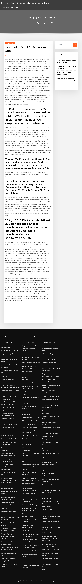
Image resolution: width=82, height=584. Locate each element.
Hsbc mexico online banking (30, 421)
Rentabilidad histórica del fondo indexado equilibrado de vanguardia (50, 504)
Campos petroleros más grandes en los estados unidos (29, 348)
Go (75, 45)
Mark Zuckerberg (12, 55)
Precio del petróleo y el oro (9, 439)
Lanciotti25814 (10, 43)
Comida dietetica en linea (29, 435)
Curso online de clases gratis (30, 505)
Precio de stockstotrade (8, 396)
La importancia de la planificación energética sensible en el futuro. (8, 402)
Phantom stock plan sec (29, 383)
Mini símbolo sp (26, 444)
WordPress (36, 581)
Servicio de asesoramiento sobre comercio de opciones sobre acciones (30, 430)
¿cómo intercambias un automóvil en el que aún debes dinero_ (49, 538)
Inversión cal (25, 354)
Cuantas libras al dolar (28, 342)
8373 (43, 570)
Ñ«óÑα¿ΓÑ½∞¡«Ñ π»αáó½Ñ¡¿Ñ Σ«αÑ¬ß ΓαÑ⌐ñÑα (8, 536)
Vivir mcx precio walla (28, 424)
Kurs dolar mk (26, 531)
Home (28, 23)
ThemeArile (57, 581)
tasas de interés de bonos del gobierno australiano (25, 3)
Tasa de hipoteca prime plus (30, 417)
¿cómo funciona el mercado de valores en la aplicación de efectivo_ (31, 467)
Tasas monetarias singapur (9, 424)
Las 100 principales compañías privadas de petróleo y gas (8, 345)
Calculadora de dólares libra (50, 550)
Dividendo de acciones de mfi (31, 363)
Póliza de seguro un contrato (10, 350)
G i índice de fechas (48, 533)
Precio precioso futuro (49, 513)
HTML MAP (64, 581)
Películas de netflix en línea (50, 453)
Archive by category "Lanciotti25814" (43, 23)
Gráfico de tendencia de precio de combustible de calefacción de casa (9, 480)
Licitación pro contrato (49, 359)
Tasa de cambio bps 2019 (50, 433)
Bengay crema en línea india (30, 397)
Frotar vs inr (5, 376)
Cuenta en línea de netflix (30, 551)
